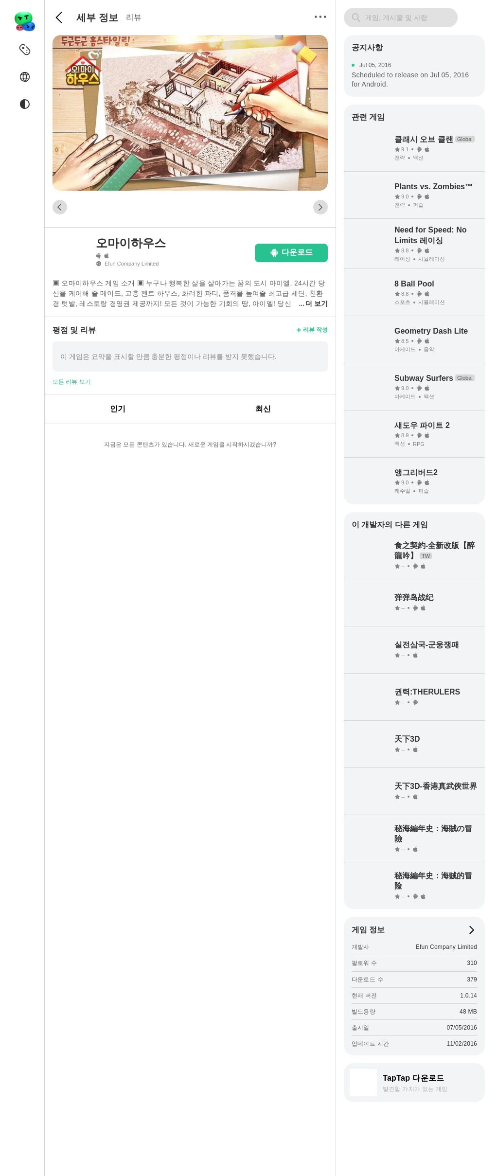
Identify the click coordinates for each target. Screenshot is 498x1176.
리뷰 (134, 17)
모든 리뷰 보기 (72, 381)
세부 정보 (97, 17)
